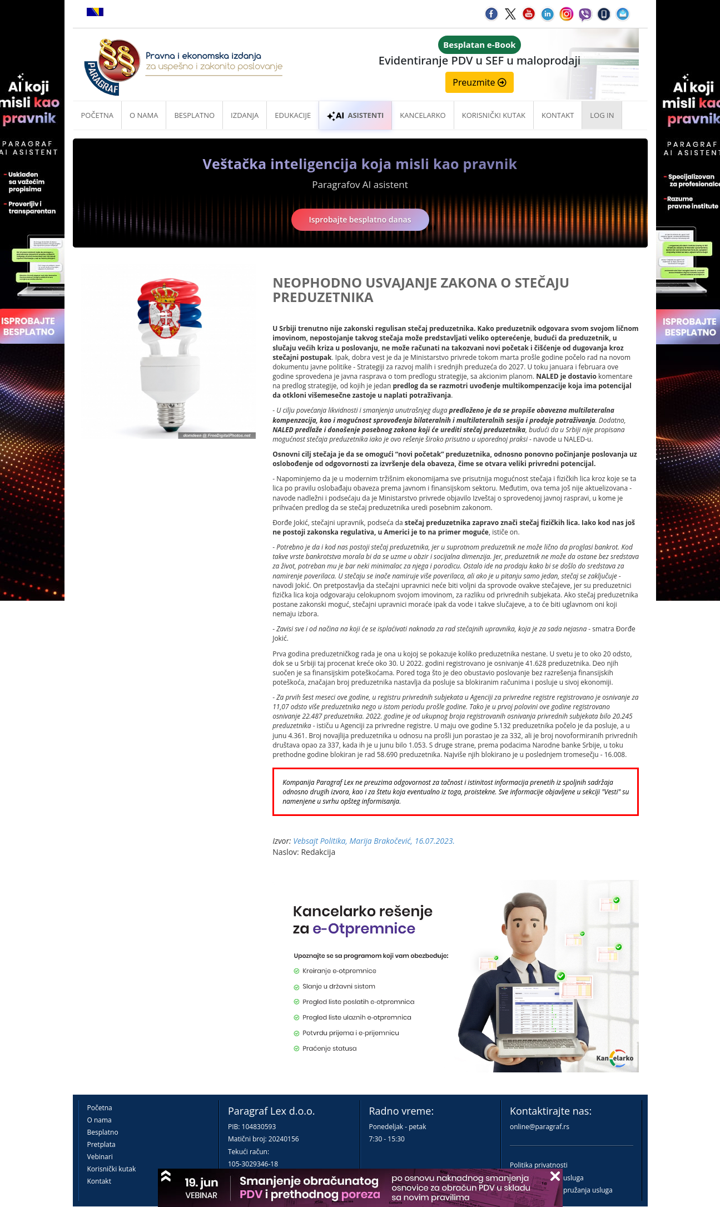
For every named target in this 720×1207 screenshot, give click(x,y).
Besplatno (194, 115)
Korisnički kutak (111, 1169)
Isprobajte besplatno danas (360, 219)
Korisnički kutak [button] (493, 115)
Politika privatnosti (539, 1165)
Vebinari (100, 1156)
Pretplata (101, 1144)
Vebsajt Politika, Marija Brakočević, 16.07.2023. (374, 840)
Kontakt (99, 1181)
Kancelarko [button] (422, 115)
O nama (144, 115)
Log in (602, 115)
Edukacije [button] (293, 115)
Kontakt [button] (558, 115)
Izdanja (245, 115)
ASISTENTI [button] (355, 115)
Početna (97, 115)
